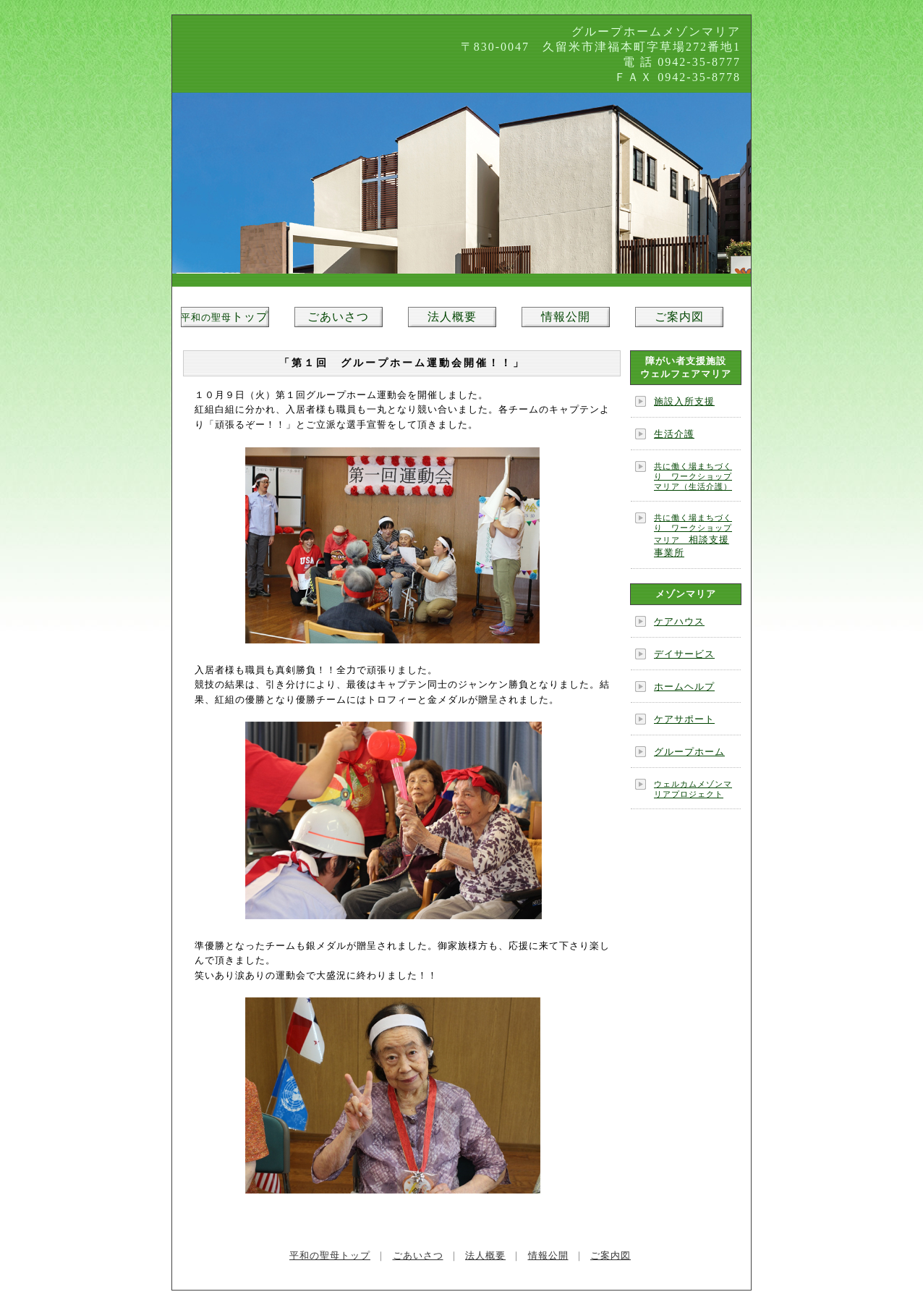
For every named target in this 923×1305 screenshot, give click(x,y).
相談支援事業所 (693, 535)
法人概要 (452, 317)
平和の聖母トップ (329, 1255)
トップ (224, 317)
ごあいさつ (338, 317)
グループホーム (689, 751)
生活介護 (674, 433)
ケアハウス (679, 621)
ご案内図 (679, 317)
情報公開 (565, 317)
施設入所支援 (684, 401)
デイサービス (684, 654)
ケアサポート (684, 719)
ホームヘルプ (684, 686)
